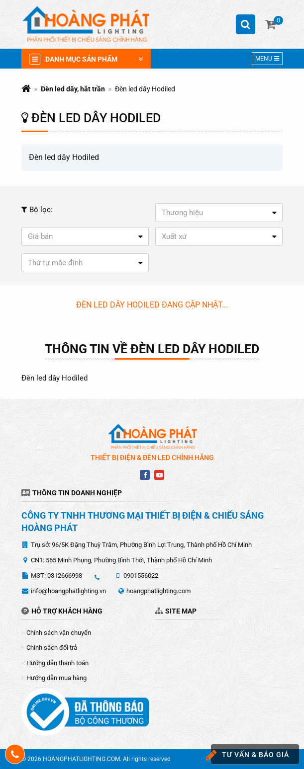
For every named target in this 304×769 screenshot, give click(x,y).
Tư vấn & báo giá (250, 755)
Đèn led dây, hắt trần (73, 89)
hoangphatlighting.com (158, 591)
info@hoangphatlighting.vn (68, 591)
